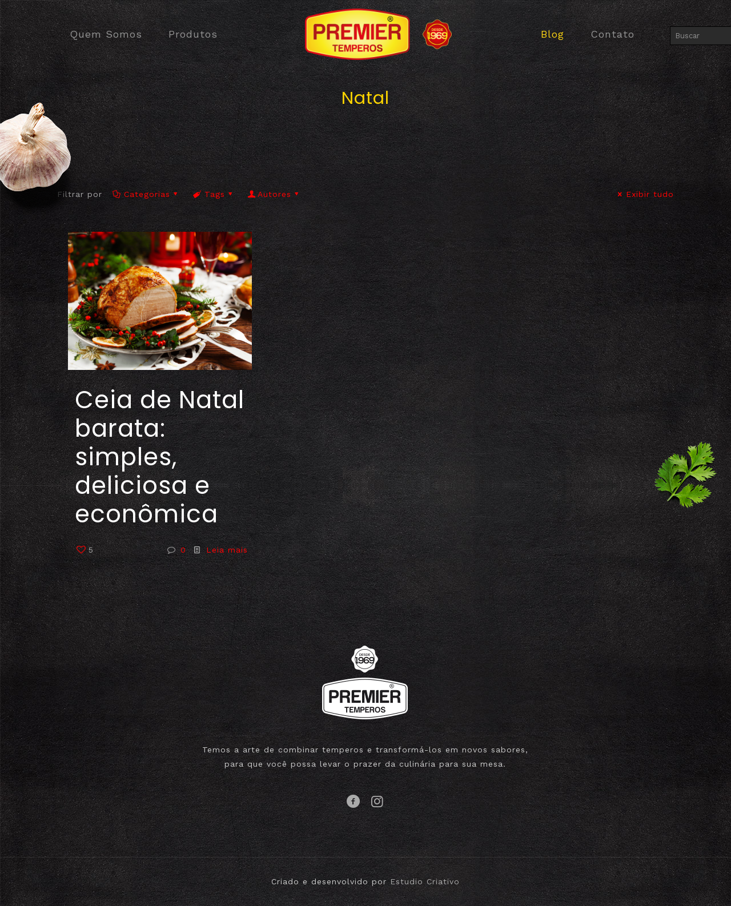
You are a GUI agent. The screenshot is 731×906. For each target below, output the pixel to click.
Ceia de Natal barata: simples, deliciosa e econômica (159, 457)
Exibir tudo (644, 194)
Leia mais (227, 549)
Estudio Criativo (425, 881)
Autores (274, 194)
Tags (213, 194)
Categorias (146, 194)
